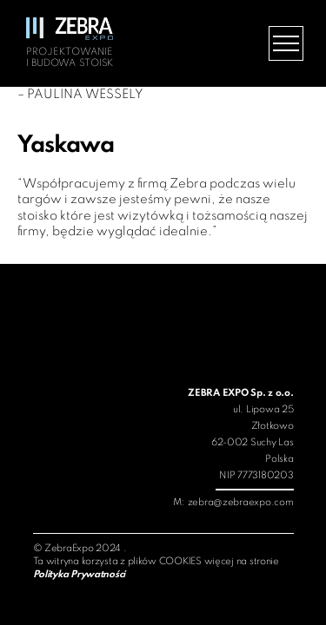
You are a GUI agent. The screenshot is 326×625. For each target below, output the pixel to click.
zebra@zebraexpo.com (241, 502)
